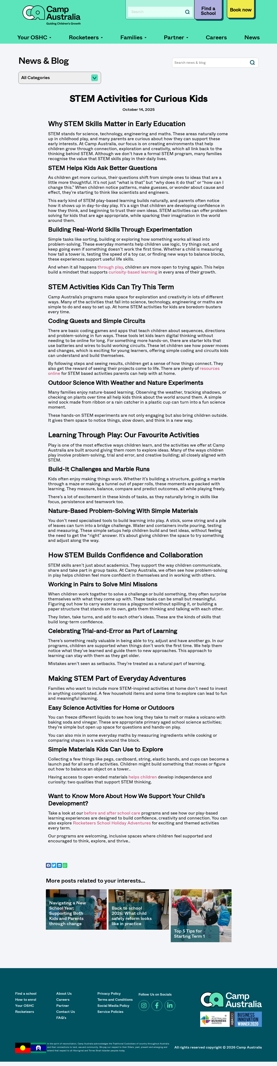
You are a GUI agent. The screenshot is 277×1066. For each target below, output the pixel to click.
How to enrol (25, 1000)
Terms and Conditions (115, 1000)
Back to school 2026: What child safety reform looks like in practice (132, 916)
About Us (64, 994)
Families (133, 37)
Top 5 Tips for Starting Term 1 (189, 933)
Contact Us (65, 1012)
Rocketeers (86, 37)
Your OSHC (34, 37)
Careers (216, 37)
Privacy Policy (109, 994)
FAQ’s (61, 1018)
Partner (176, 37)
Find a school (25, 994)
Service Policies (110, 1012)
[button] (34, 37)
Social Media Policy (113, 1006)
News (252, 37)
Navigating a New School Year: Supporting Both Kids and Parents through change (67, 913)
